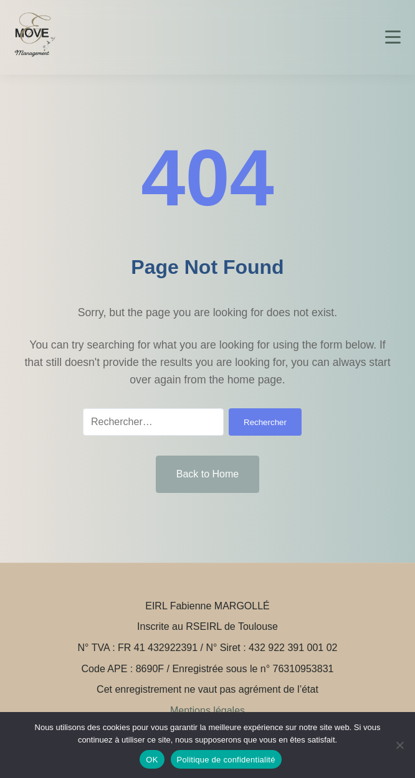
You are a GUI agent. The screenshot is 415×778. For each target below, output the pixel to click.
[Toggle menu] (393, 37)
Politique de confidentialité (226, 759)
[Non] (399, 745)
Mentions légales (207, 710)
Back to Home (207, 474)
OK (152, 759)
